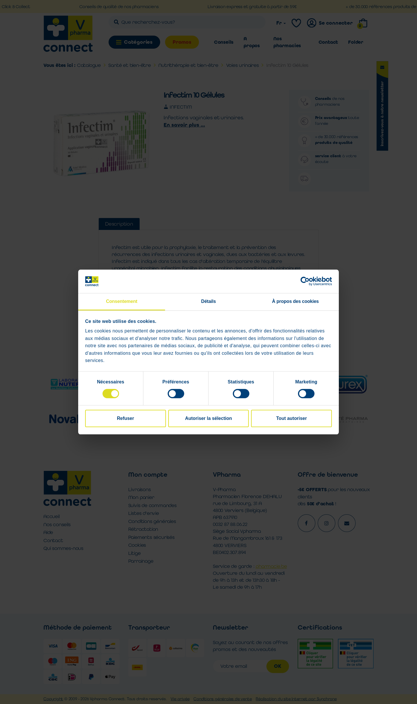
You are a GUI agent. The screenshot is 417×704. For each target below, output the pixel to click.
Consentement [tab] (121, 301)
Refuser (125, 418)
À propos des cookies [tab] (295, 301)
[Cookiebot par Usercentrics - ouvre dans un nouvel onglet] (306, 281)
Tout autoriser (291, 418)
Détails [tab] (208, 301)
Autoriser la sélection (208, 418)
